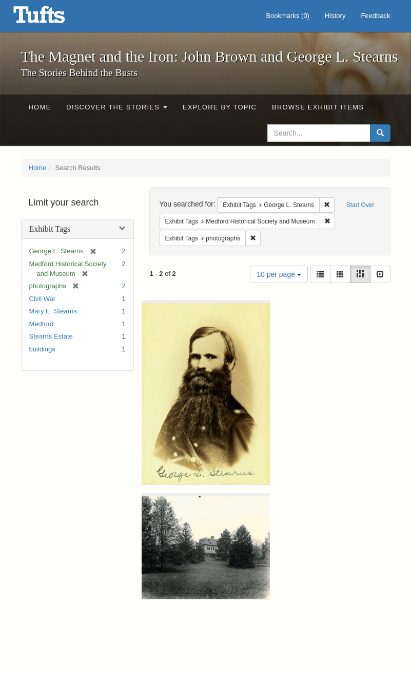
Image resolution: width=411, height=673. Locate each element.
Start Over (360, 205)
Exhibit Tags (50, 229)
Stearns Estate (51, 336)
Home (40, 107)
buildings (42, 349)
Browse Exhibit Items (318, 107)
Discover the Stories (116, 107)
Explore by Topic (220, 107)
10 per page (279, 274)
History (335, 16)
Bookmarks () (287, 16)
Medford (41, 324)
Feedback (375, 16)
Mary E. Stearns (53, 311)
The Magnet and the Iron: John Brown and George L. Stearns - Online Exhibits (51, 18)
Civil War (42, 299)
